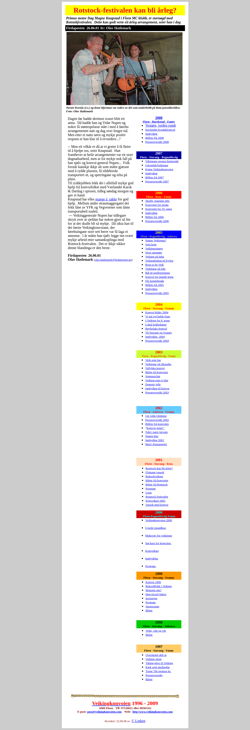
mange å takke (106, 199)
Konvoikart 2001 (155, 500)
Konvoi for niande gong (159, 277)
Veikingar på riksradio (158, 364)
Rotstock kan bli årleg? (159, 468)
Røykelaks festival (156, 328)
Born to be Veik (154, 264)
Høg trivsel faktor (156, 594)
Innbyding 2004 (155, 336)
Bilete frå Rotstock (157, 484)
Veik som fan (153, 360)
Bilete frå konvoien (156, 372)
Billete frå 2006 (154, 217)
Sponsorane (152, 606)
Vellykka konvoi (155, 368)
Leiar (149, 492)
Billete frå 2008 (154, 137)
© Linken (138, 721)
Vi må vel (151, 316)
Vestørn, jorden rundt (160, 125)
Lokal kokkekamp (156, 324)
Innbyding (151, 133)
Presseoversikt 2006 (157, 221)
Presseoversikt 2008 (157, 142)
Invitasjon (151, 598)
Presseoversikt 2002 (157, 420)
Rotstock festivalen (157, 496)
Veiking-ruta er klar (156, 380)
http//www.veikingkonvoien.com (153, 711)
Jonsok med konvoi (157, 504)
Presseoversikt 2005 (157, 293)
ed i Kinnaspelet (157, 444)
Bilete (149, 610)
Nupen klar (151, 436)
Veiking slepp (154, 659)
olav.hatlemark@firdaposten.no (113, 259)
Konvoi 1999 (153, 582)
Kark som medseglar (158, 667)
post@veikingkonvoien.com (104, 711)
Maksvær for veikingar (158, 535)
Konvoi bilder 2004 (156, 312)
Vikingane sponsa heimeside (162, 161)
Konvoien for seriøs (157, 205)
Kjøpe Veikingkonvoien (159, 169)
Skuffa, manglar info (157, 200)
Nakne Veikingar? (155, 240)
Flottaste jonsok (155, 472)
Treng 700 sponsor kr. (158, 671)
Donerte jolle (153, 384)
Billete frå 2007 (154, 177)
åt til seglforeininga (158, 272)
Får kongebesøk (154, 281)
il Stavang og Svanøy (159, 332)
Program (151, 488)
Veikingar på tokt (155, 268)
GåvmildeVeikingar (156, 165)
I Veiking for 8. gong (157, 320)
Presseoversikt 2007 (157, 181)
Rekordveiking (154, 476)
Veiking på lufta (154, 256)
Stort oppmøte (153, 252)
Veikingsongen (154, 248)
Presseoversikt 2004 (157, 340)
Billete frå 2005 (154, 285)
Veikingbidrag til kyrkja (159, 260)
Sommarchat (152, 376)
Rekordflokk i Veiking (159, 586)
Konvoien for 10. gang (158, 209)
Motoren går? (153, 590)
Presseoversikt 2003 (157, 392)
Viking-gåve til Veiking (159, 663)
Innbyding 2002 (154, 440)
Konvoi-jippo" (155, 428)
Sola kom (150, 244)
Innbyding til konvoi (157, 388)
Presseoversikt (154, 675)
